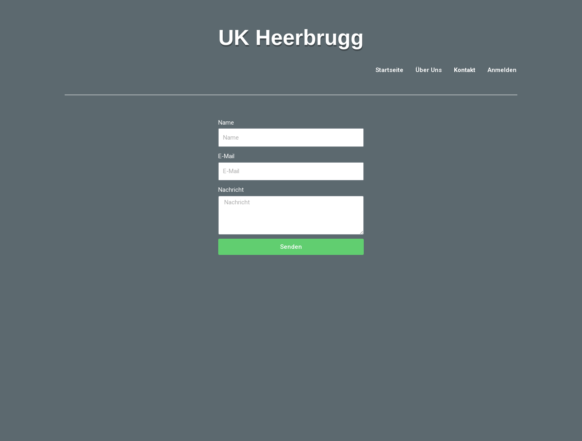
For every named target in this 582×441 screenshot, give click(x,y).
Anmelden (502, 70)
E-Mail (226, 156)
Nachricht (231, 189)
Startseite (389, 70)
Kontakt (464, 70)
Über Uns (428, 70)
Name (226, 122)
